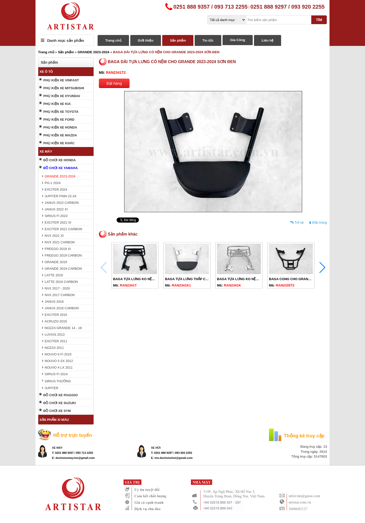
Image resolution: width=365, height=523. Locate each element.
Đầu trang (319, 222)
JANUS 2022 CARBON (62, 203)
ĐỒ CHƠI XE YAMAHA (60, 168)
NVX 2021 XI (54, 236)
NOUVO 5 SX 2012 (59, 361)
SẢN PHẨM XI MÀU (54, 420)
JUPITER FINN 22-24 (60, 196)
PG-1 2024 (53, 183)
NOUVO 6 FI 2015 (58, 354)
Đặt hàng (114, 83)
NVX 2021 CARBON (60, 242)
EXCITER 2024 (56, 189)
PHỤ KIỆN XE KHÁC (59, 143)
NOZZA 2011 (54, 348)
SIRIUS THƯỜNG (58, 381)
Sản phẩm (178, 40)
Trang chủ (113, 40)
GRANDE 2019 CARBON (63, 268)
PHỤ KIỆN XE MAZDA (60, 135)
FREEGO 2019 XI (58, 249)
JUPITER (51, 388)
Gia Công (237, 40)
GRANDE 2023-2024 (93, 52)
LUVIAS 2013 (55, 334)
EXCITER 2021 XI (58, 222)
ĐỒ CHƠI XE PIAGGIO (60, 395)
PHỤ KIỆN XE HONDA (60, 127)
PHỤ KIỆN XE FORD (58, 119)
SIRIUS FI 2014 (56, 374)
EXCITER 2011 (56, 341)
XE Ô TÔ (46, 72)
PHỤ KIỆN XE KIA (57, 104)
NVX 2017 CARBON (60, 295)
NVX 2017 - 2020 (57, 288)
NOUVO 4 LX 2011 (59, 367)
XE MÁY (46, 151)
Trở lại (299, 222)
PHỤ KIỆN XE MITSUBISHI (63, 88)
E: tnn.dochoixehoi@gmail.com (172, 457)
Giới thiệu (146, 40)
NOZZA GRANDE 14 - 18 (63, 328)
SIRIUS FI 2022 (56, 216)
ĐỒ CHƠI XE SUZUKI (59, 403)
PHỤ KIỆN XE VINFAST (61, 80)
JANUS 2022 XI (56, 209)
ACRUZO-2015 (56, 321)
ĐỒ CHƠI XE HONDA (59, 160)
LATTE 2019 (54, 275)
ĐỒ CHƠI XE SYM (57, 411)
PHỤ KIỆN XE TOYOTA (61, 112)
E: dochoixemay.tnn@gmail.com (73, 457)
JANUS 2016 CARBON (62, 308)
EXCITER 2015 (56, 315)
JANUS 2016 (54, 301)
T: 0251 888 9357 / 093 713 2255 (72, 452)
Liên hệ (267, 40)
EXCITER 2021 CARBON (63, 229)
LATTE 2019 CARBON (61, 282)
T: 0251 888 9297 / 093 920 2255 (171, 452)
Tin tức (207, 40)
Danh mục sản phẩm (65, 40)
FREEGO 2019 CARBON (63, 255)
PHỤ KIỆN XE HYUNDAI (61, 96)
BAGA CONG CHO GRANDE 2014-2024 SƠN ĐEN (307, 279)
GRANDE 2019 (56, 262)
